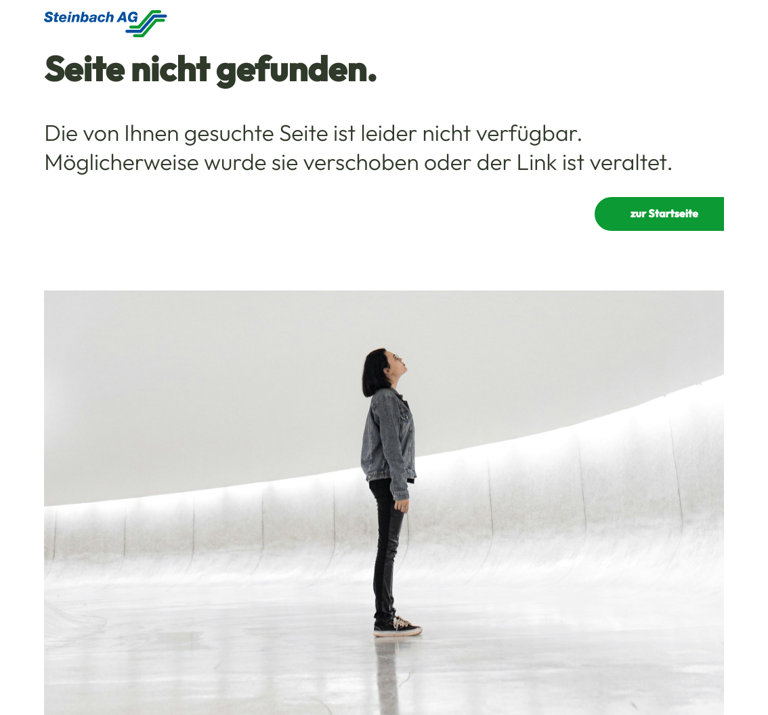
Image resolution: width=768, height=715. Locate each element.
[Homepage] (105, 23)
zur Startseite (664, 214)
